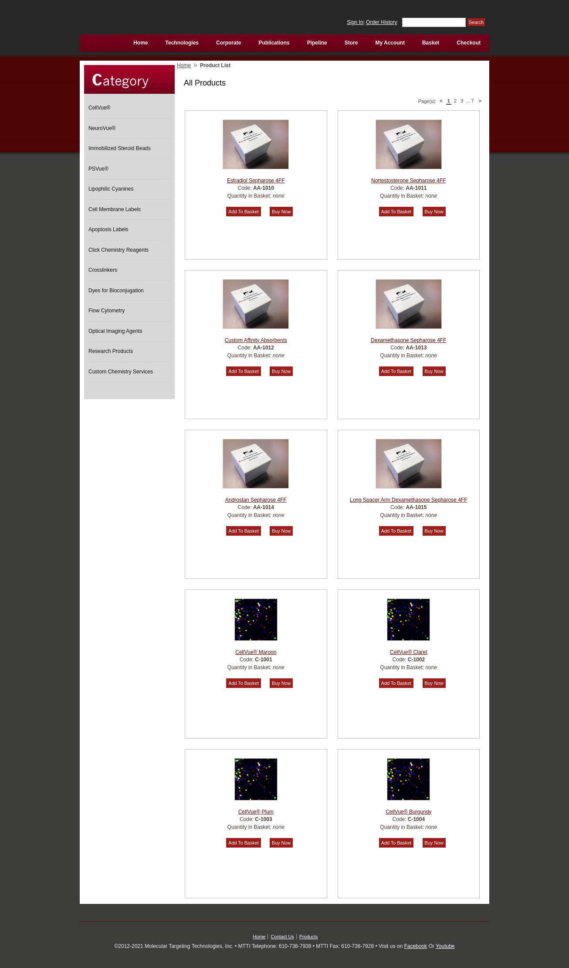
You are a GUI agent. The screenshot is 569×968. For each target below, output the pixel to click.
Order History (381, 22)
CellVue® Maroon (255, 652)
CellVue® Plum (256, 812)
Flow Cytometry (106, 311)
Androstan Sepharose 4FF (256, 500)
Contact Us (282, 936)
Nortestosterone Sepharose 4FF (408, 181)
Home (184, 65)
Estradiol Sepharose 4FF (256, 181)
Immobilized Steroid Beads (119, 148)
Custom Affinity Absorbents (256, 340)
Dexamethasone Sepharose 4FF (408, 340)
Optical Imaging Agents (115, 331)
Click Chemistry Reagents (118, 250)
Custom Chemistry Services (120, 372)
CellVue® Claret (408, 652)
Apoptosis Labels (108, 229)
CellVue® (99, 108)
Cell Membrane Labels (114, 209)
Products (308, 936)
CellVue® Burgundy (408, 812)
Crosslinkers (102, 270)
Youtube (445, 946)
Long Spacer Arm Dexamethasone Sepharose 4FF (408, 500)
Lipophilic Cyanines (110, 189)
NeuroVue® (101, 128)
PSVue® (98, 169)
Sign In (355, 22)
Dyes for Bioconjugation (116, 290)
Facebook (415, 946)
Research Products (110, 351)
